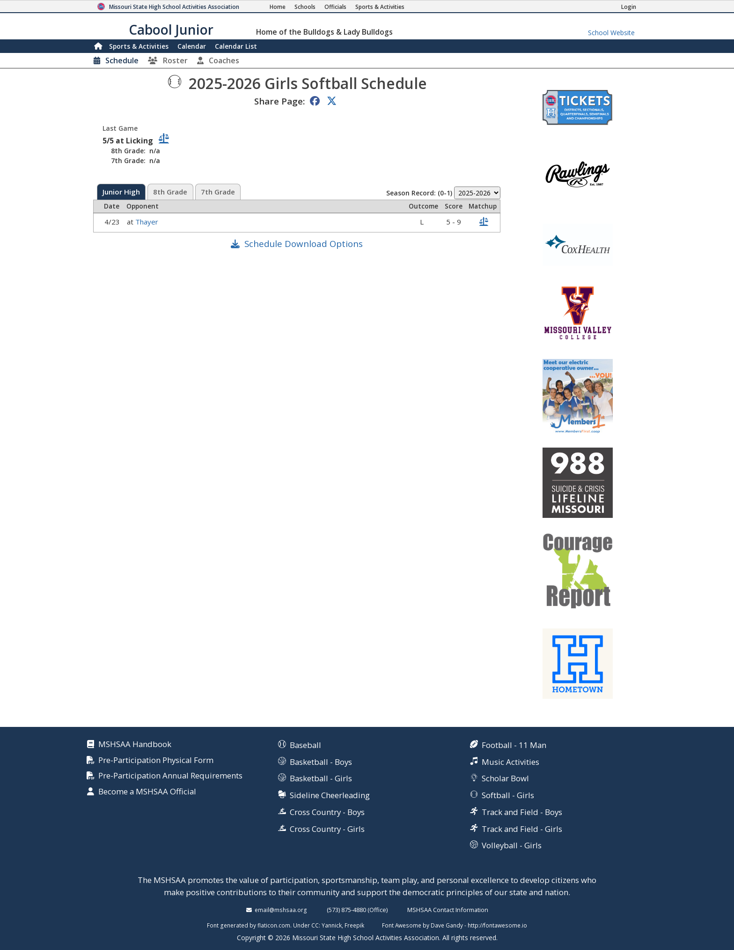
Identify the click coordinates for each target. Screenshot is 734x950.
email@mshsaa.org (281, 909)
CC (315, 925)
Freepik (354, 925)
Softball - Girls (508, 795)
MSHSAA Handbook (134, 744)
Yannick (332, 925)
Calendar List (236, 46)
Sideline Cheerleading (330, 795)
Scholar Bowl (505, 778)
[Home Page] (277, 6)
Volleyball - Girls (512, 845)
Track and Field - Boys (522, 812)
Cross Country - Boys (327, 812)
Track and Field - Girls (522, 828)
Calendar (191, 46)
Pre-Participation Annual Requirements (170, 775)
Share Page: (279, 101)
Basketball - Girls (321, 778)
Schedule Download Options (303, 243)
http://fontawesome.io (497, 925)
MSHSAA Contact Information (447, 909)
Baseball (305, 745)
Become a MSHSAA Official (147, 791)
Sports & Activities (139, 46)
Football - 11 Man (514, 745)
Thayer (147, 221)
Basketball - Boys (321, 761)
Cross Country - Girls (327, 828)
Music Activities (510, 761)
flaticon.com (273, 925)
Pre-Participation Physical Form (155, 760)
